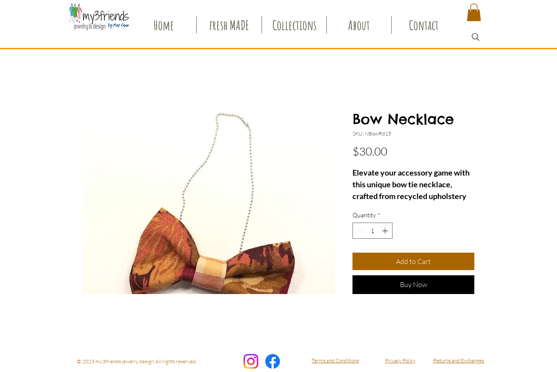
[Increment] (385, 230)
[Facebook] (272, 361)
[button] (473, 12)
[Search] (475, 37)
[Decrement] (359, 230)
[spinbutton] (372, 230)
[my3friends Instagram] (251, 361)
